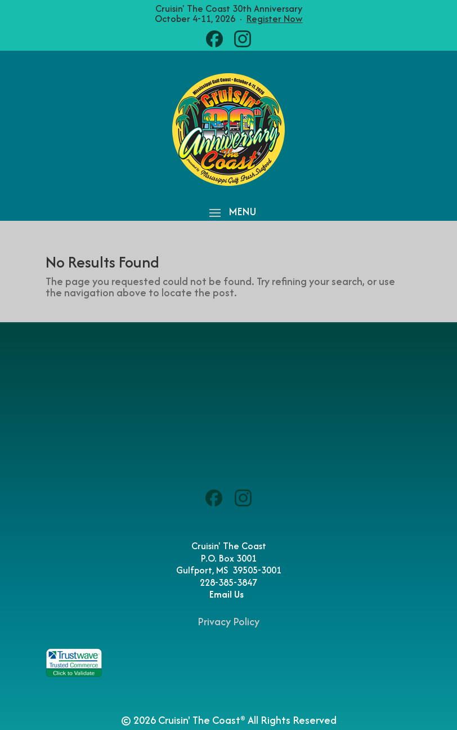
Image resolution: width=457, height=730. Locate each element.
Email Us (228, 594)
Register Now (275, 18)
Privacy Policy (228, 621)
